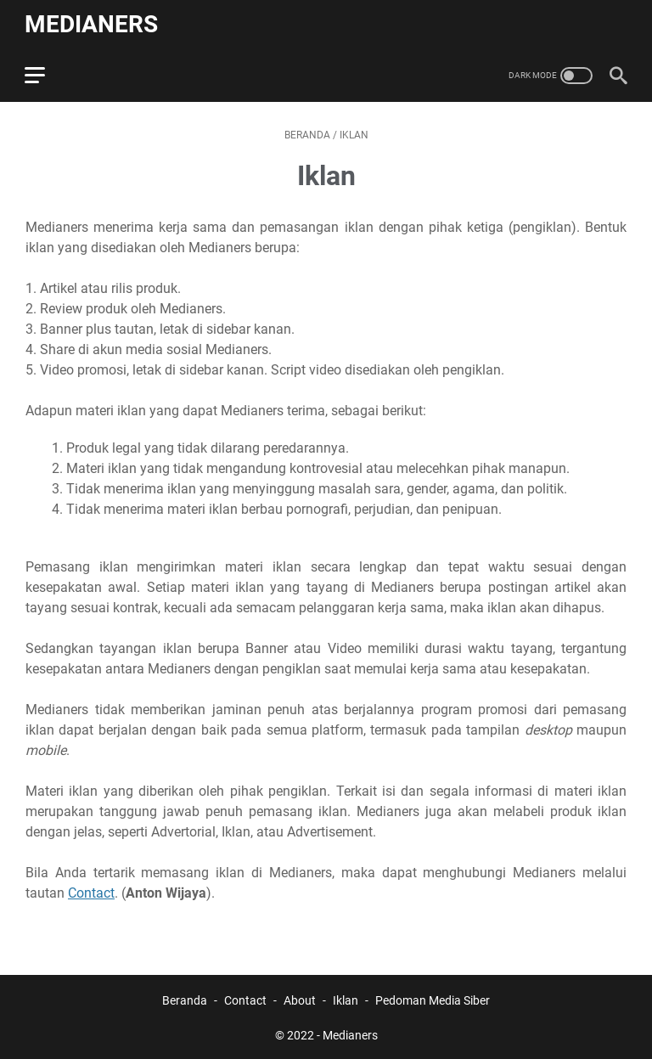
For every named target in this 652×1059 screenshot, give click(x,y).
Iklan (345, 998)
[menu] (45, 72)
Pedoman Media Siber (432, 998)
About (300, 998)
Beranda (184, 998)
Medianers (92, 22)
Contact (91, 890)
